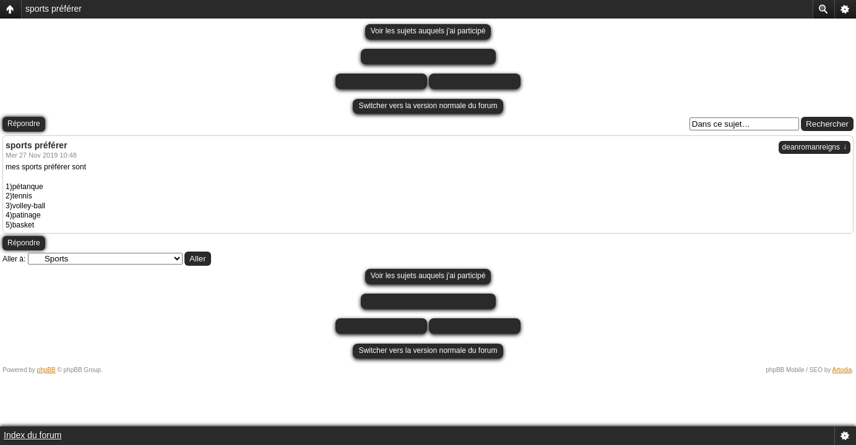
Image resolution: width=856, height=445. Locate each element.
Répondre (23, 123)
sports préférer (53, 9)
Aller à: (13, 259)
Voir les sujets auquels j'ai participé (428, 31)
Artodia (842, 370)
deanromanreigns (814, 147)
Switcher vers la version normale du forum (427, 105)
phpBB (46, 370)
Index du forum (32, 435)
